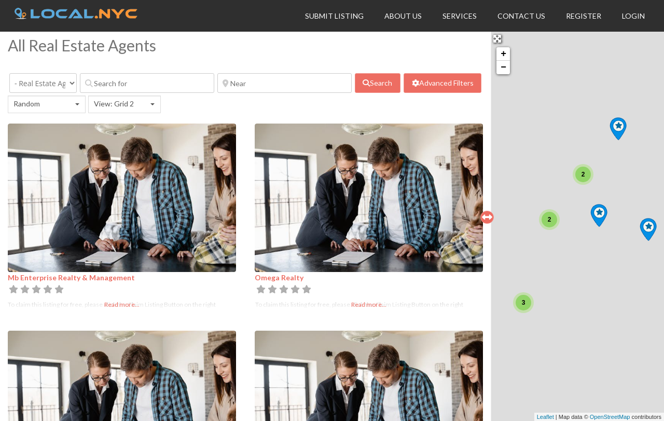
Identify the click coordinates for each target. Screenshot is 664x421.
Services (459, 15)
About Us (403, 15)
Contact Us (521, 15)
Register (583, 15)
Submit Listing (334, 15)
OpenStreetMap (610, 417)
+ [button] (503, 54)
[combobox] (47, 104)
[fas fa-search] (377, 83)
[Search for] (147, 83)
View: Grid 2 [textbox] (114, 103)
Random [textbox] (26, 103)
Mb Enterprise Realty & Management (71, 277)
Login (633, 15)
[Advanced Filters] (442, 83)
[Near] (284, 83)
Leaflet (545, 417)
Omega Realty (279, 277)
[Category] (43, 83)
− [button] (503, 67)
